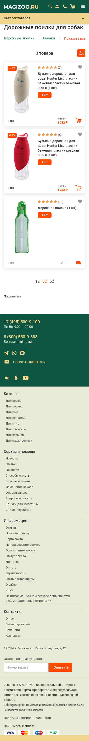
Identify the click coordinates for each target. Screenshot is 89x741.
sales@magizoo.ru (16, 705)
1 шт (45, 95)
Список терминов (18, 510)
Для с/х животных (19, 440)
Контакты (13, 635)
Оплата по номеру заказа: (24, 659)
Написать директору (24, 362)
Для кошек (14, 406)
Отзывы (11, 527)
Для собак (13, 400)
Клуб (9, 590)
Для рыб (12, 412)
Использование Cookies (23, 544)
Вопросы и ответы (19, 498)
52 (52, 281)
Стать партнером (18, 624)
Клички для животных (22, 504)
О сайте (11, 584)
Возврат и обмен (18, 481)
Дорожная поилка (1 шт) (57, 208)
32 (44, 281)
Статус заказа (16, 556)
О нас (10, 618)
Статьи (11, 464)
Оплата (11, 567)
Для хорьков (15, 435)
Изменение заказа (19, 487)
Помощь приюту (17, 533)
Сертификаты (15, 573)
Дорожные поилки (19, 38)
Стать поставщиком (20, 579)
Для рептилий (16, 418)
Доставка (12, 562)
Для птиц (12, 423)
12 (37, 281)
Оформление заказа (20, 550)
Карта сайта (14, 539)
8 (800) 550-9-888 (20, 336)
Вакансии (13, 630)
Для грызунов (16, 429)
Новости (12, 458)
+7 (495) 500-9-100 (22, 321)
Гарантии (12, 470)
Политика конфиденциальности (27, 718)
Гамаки (49, 38)
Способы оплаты (18, 475)
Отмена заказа (17, 492)
